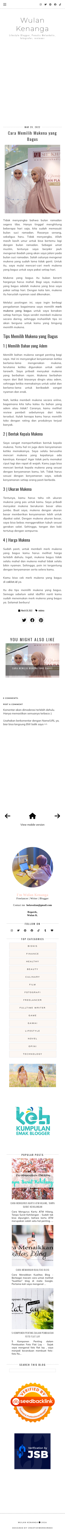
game (33, 1015)
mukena (41, 610)
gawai (33, 1023)
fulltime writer (33, 1007)
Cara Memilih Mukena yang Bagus (32, 668)
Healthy (32, 961)
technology (32, 1054)
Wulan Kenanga (32, 24)
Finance (32, 953)
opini (33, 1046)
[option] (32, 660)
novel (32, 1038)
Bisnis (32, 946)
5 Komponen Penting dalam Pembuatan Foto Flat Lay (32, 1334)
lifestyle (32, 1031)
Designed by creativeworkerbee (32, 1528)
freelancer (32, 1000)
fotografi (33, 992)
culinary (32, 977)
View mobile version (32, 824)
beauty (32, 969)
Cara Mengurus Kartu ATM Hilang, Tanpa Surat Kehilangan (32, 1204)
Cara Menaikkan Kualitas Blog (32, 1269)
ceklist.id (11, 581)
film (32, 984)
